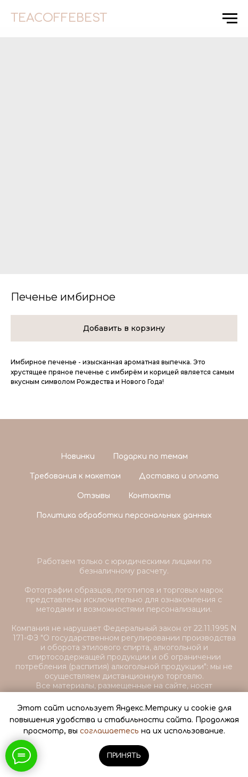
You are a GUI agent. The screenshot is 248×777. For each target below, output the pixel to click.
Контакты (149, 496)
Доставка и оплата (179, 476)
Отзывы (93, 496)
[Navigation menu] (229, 18)
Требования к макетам (75, 476)
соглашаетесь (109, 731)
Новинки (78, 456)
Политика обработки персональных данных (124, 515)
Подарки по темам (150, 456)
